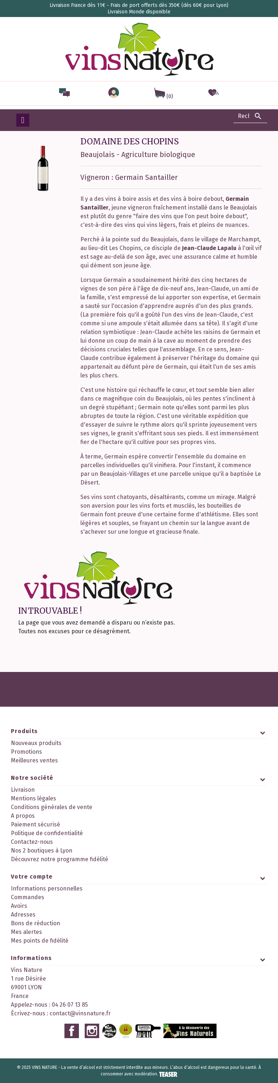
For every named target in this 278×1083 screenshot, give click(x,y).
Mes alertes (26, 931)
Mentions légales (33, 798)
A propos (23, 815)
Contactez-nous (32, 841)
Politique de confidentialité (47, 833)
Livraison (23, 789)
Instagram (92, 1031)
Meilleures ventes (34, 760)
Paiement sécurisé (35, 824)
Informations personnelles (47, 888)
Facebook (71, 1031)
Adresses (23, 914)
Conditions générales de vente (51, 807)
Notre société (32, 777)
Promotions (26, 751)
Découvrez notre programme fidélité (59, 859)
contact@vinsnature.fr (80, 1013)
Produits (24, 731)
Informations (31, 958)
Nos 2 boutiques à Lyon (41, 850)
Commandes (27, 897)
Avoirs (19, 905)
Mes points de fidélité (39, 940)
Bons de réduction (35, 923)
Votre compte (31, 876)
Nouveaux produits (36, 743)
